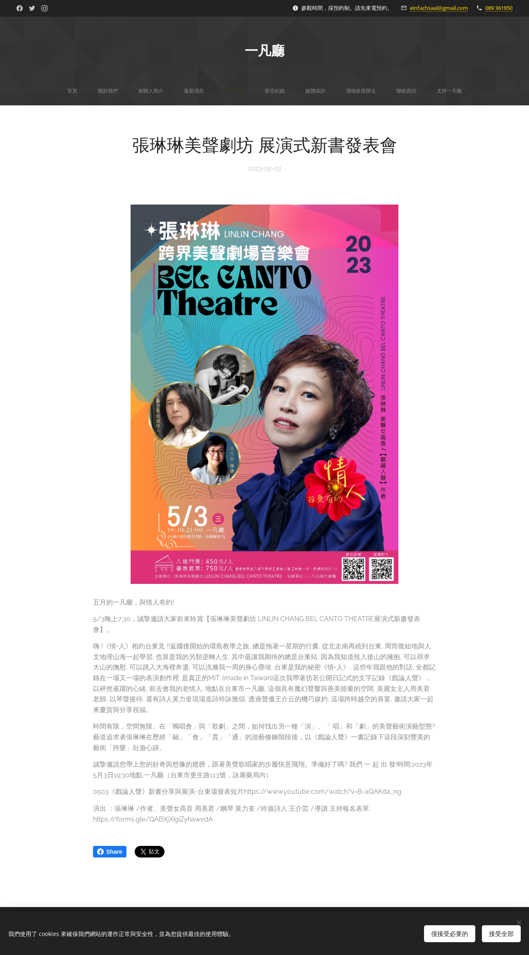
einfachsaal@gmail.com (439, 8)
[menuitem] (177, 91)
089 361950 (498, 8)
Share (109, 851)
